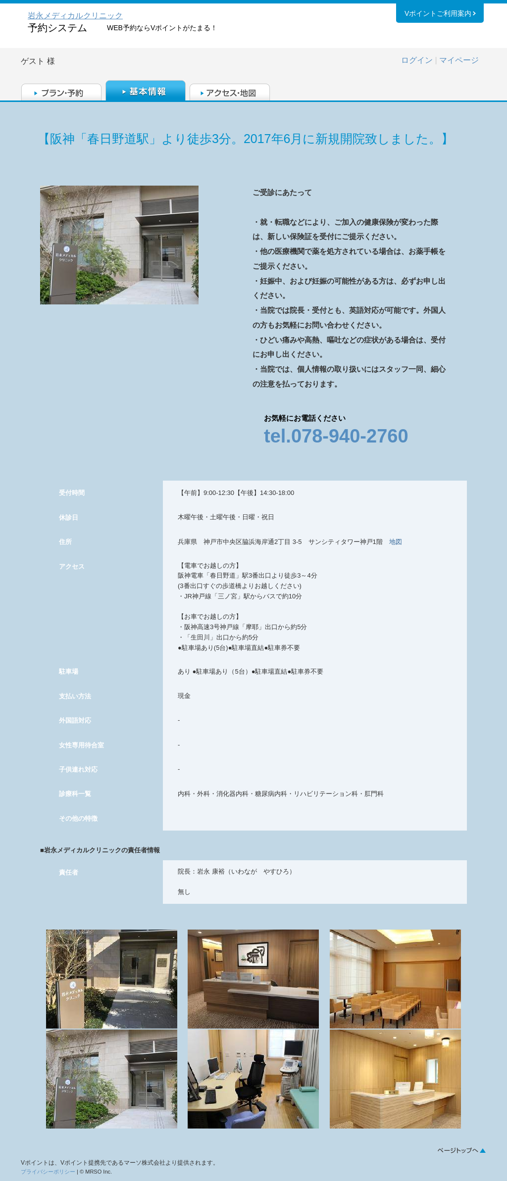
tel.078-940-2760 (336, 436)
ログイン (417, 60)
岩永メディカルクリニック (75, 15)
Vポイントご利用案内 (438, 14)
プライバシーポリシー (48, 1172)
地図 (395, 541)
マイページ (459, 60)
